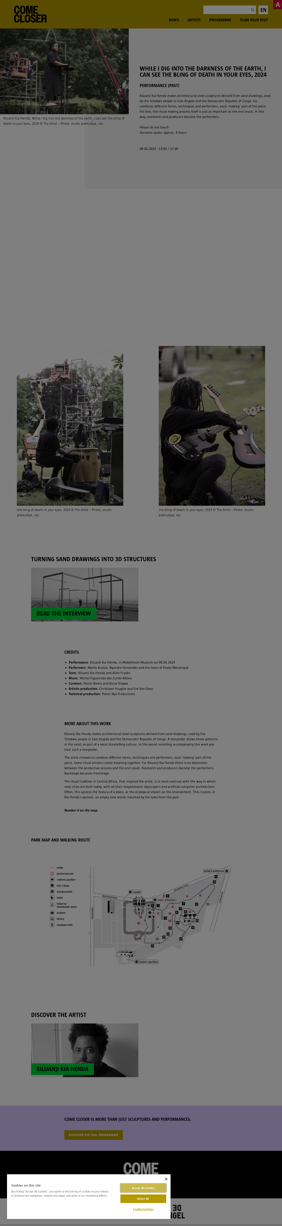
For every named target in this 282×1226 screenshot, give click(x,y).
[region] (89, 1196)
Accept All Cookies (143, 1188)
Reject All (143, 1198)
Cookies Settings (143, 1209)
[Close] (166, 1179)
